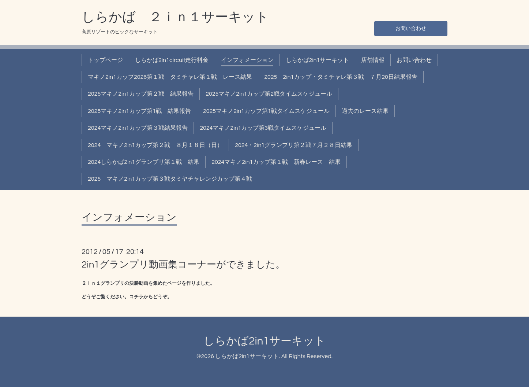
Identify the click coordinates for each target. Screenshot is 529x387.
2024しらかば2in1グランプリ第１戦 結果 (143, 162)
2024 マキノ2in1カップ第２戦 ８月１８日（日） (155, 145)
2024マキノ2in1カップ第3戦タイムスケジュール (263, 128)
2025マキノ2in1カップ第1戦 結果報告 (139, 111)
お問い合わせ (410, 28)
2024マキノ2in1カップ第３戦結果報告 (138, 128)
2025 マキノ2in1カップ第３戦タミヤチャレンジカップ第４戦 (170, 179)
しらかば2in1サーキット (317, 60)
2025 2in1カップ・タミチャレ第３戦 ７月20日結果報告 (340, 77)
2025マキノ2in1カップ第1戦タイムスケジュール (266, 111)
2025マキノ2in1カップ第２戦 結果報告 (141, 94)
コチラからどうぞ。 (150, 296)
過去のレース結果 (365, 111)
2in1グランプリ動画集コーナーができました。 (183, 264)
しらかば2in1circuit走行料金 (172, 60)
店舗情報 (372, 60)
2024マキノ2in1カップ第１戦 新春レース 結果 (276, 162)
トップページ (105, 60)
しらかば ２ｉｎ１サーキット (175, 17)
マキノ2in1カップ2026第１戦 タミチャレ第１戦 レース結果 (170, 77)
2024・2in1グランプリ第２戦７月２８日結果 (293, 145)
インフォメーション (247, 60)
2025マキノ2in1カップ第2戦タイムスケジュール (269, 94)
